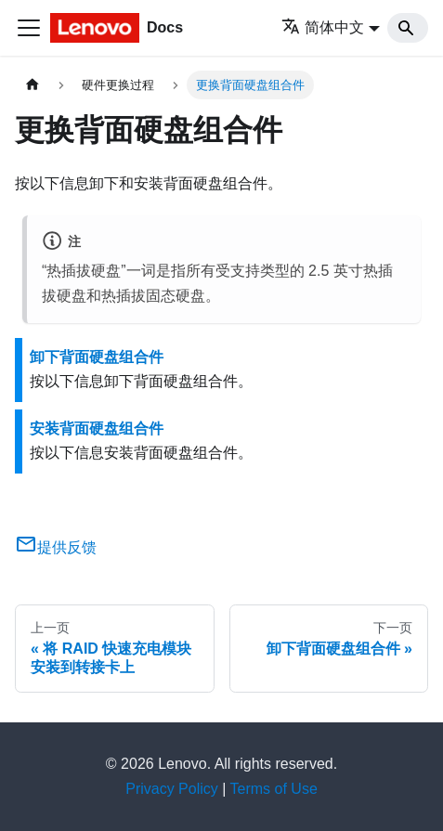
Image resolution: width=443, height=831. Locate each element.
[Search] (407, 28)
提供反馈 (56, 547)
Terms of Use (274, 789)
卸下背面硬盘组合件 (96, 357)
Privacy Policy (171, 789)
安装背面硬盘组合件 (96, 428)
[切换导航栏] (29, 28)
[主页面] (32, 85)
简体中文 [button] (322, 27)
